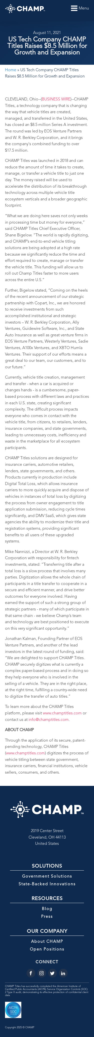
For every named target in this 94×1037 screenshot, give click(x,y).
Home (10, 70)
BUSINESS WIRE (56, 99)
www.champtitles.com (62, 713)
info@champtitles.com (49, 720)
